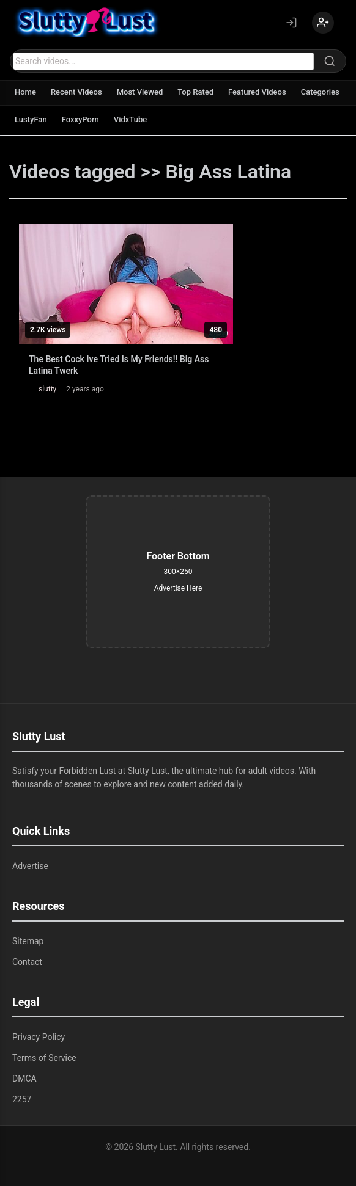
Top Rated (195, 91)
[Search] (330, 61)
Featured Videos (257, 91)
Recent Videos (76, 91)
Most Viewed (140, 91)
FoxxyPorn (80, 119)
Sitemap (27, 941)
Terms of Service (44, 1058)
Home (25, 91)
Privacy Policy (38, 1037)
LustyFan (31, 119)
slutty (47, 389)
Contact (27, 962)
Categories (320, 91)
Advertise (30, 866)
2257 (21, 1099)
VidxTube (130, 119)
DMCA (24, 1078)
